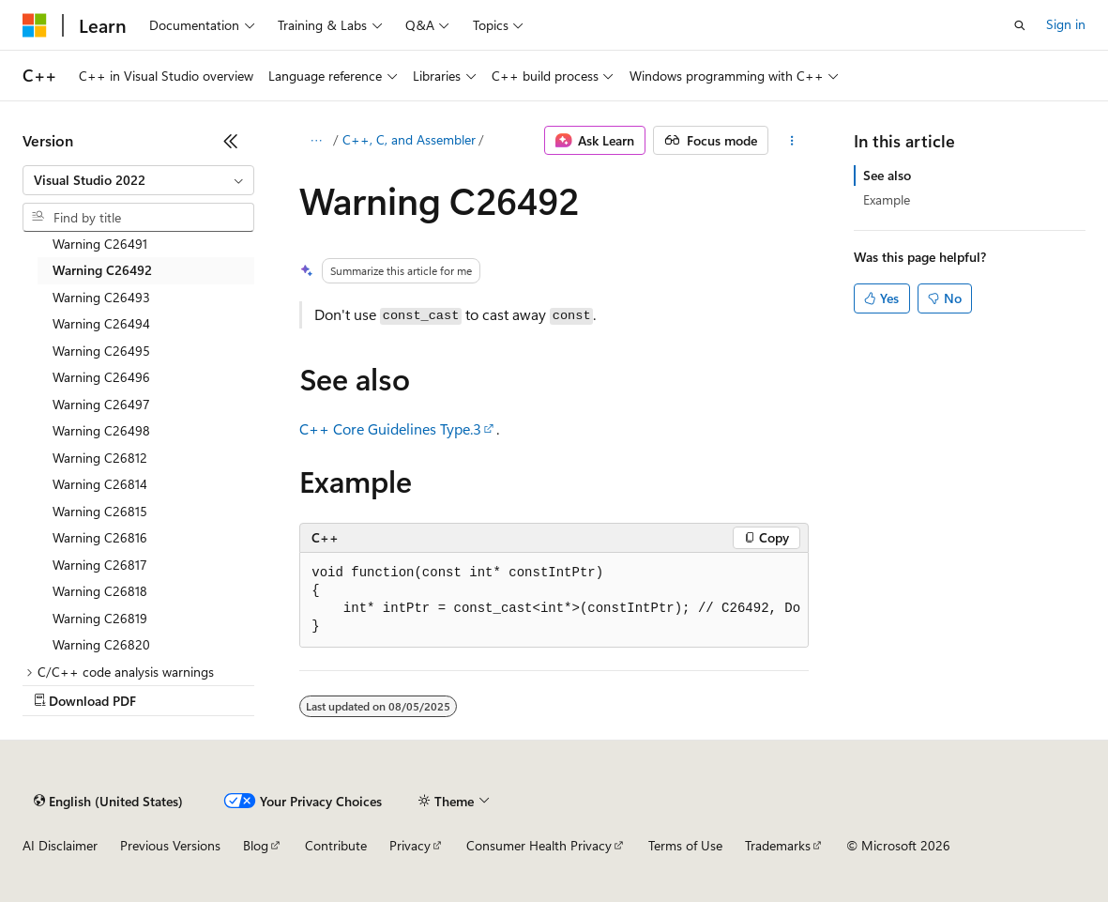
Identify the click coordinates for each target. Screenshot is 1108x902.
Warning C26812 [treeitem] (100, 457)
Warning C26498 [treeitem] (101, 430)
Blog (255, 845)
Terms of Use (685, 845)
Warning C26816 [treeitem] (100, 537)
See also (887, 175)
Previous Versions (170, 845)
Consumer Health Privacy (539, 845)
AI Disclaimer (60, 845)
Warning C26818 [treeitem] (100, 591)
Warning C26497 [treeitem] (101, 404)
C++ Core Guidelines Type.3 (390, 428)
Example (886, 199)
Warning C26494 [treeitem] (101, 323)
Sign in (1065, 24)
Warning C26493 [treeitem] (101, 297)
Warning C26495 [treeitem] (101, 350)
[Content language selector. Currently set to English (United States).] (108, 801)
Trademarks (778, 845)
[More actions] (792, 141)
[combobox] (138, 180)
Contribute (336, 845)
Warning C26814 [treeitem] (100, 484)
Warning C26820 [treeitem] (101, 644)
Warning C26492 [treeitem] (102, 270)
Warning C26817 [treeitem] (100, 564)
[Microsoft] (35, 25)
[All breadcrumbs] (315, 141)
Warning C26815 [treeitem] (100, 511)
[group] (554, 600)
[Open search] (1020, 25)
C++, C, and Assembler (409, 139)
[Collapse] (230, 141)
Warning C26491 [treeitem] (100, 243)
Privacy (410, 845)
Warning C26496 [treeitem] (101, 377)
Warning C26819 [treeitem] (100, 618)
